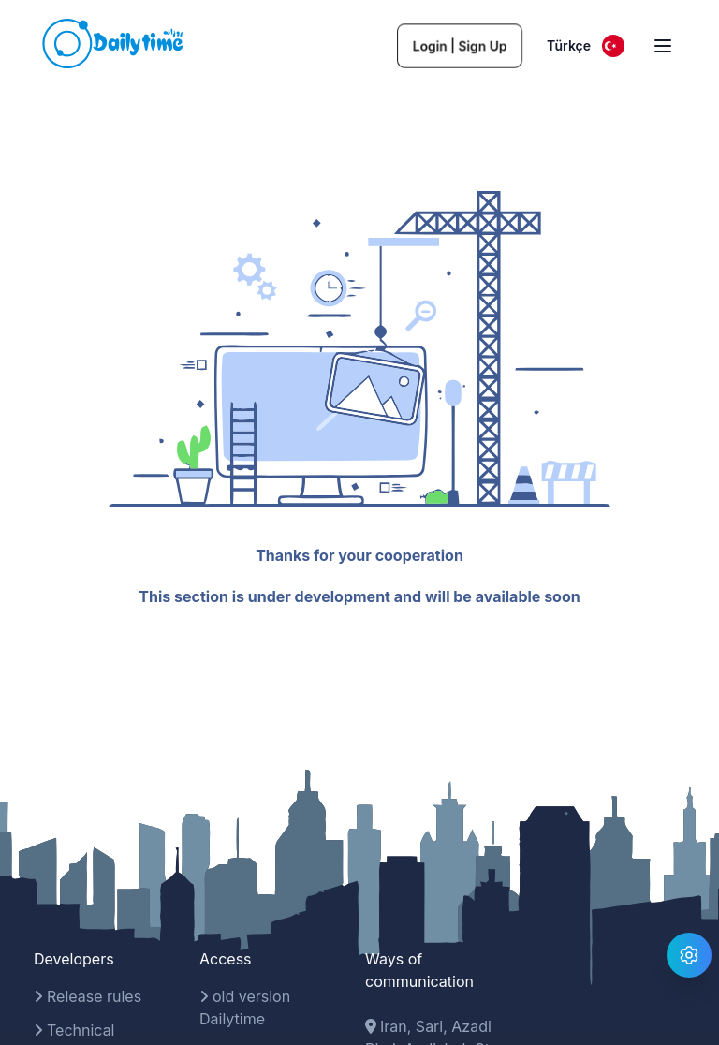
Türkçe (585, 46)
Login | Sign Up (459, 45)
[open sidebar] (662, 45)
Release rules (87, 996)
